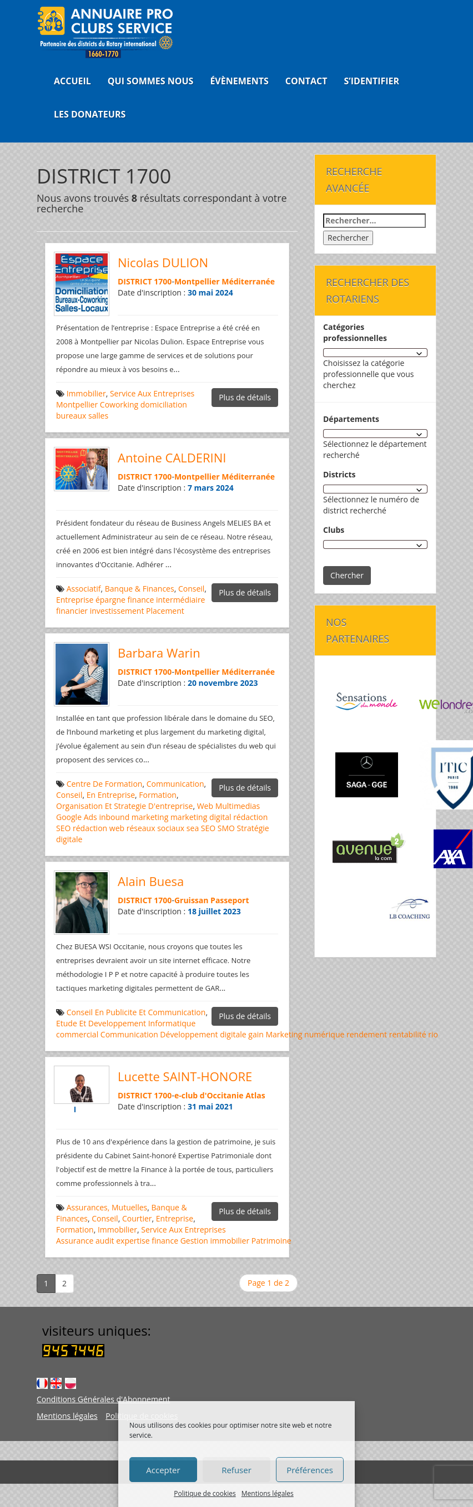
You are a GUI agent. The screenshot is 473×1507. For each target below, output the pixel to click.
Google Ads (76, 817)
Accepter (163, 1469)
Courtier (137, 1218)
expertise (132, 1240)
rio (433, 1034)
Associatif (84, 588)
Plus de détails (245, 397)
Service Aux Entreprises (152, 393)
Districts (339, 474)
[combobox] (375, 352)
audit (104, 1240)
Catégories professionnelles (355, 332)
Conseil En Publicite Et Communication (136, 1012)
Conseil (191, 588)
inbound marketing (133, 817)
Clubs (333, 530)
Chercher (347, 575)
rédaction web (98, 828)
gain (256, 1034)
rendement (366, 1034)
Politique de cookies (205, 1493)
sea (193, 828)
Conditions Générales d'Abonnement (103, 1399)
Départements (351, 419)
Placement (165, 610)
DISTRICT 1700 (145, 281)
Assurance (74, 1240)
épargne (110, 599)
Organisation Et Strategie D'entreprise (124, 806)
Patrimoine (271, 1240)
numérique (324, 1034)
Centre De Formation (105, 783)
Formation (158, 795)
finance (141, 599)
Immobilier (86, 393)
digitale (233, 1034)
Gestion (194, 1240)
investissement (117, 610)
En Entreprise (111, 795)
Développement (189, 1034)
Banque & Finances (139, 588)
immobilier (230, 1240)
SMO (226, 828)
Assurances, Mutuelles (107, 1207)
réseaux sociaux (155, 828)
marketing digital (201, 817)
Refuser (236, 1469)
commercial (77, 1034)
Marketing (283, 1034)
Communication (175, 783)
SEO (208, 828)
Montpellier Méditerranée (224, 281)
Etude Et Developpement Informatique (125, 1023)
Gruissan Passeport (211, 900)
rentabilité (407, 1034)
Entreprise (74, 599)
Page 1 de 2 (268, 1282)
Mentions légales (267, 1493)
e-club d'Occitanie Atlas (219, 1095)
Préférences (309, 1469)
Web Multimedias (228, 806)
